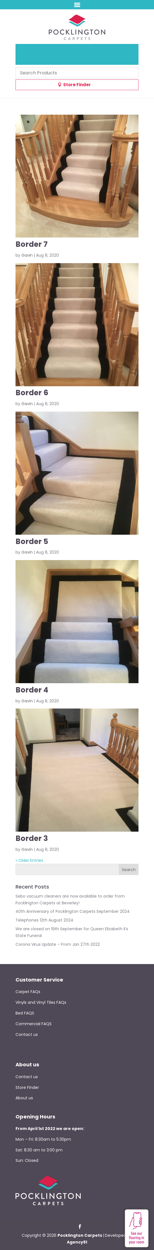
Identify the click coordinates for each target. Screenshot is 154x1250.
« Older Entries (29, 860)
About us (24, 1098)
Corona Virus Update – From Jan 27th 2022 (58, 944)
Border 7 (32, 244)
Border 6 (32, 393)
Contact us (27, 1034)
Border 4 (32, 690)
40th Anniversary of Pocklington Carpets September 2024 (73, 911)
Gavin (27, 255)
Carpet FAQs (28, 991)
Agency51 (77, 1242)
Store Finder (77, 85)
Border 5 (32, 541)
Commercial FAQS (34, 1024)
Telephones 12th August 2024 (44, 920)
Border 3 (32, 838)
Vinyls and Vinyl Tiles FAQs (41, 1002)
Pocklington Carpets (80, 1235)
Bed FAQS (25, 1013)
